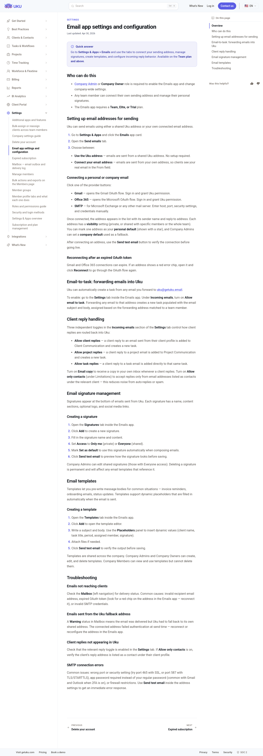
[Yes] (251, 83)
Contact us (227, 5)
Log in (210, 5)
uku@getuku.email (169, 290)
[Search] (123, 6)
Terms (215, 752)
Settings (73, 19)
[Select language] (250, 6)
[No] (258, 83)
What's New (196, 5)
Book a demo (58, 752)
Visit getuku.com (25, 752)
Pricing (43, 752)
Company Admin (85, 84)
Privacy (203, 752)
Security (227, 752)
